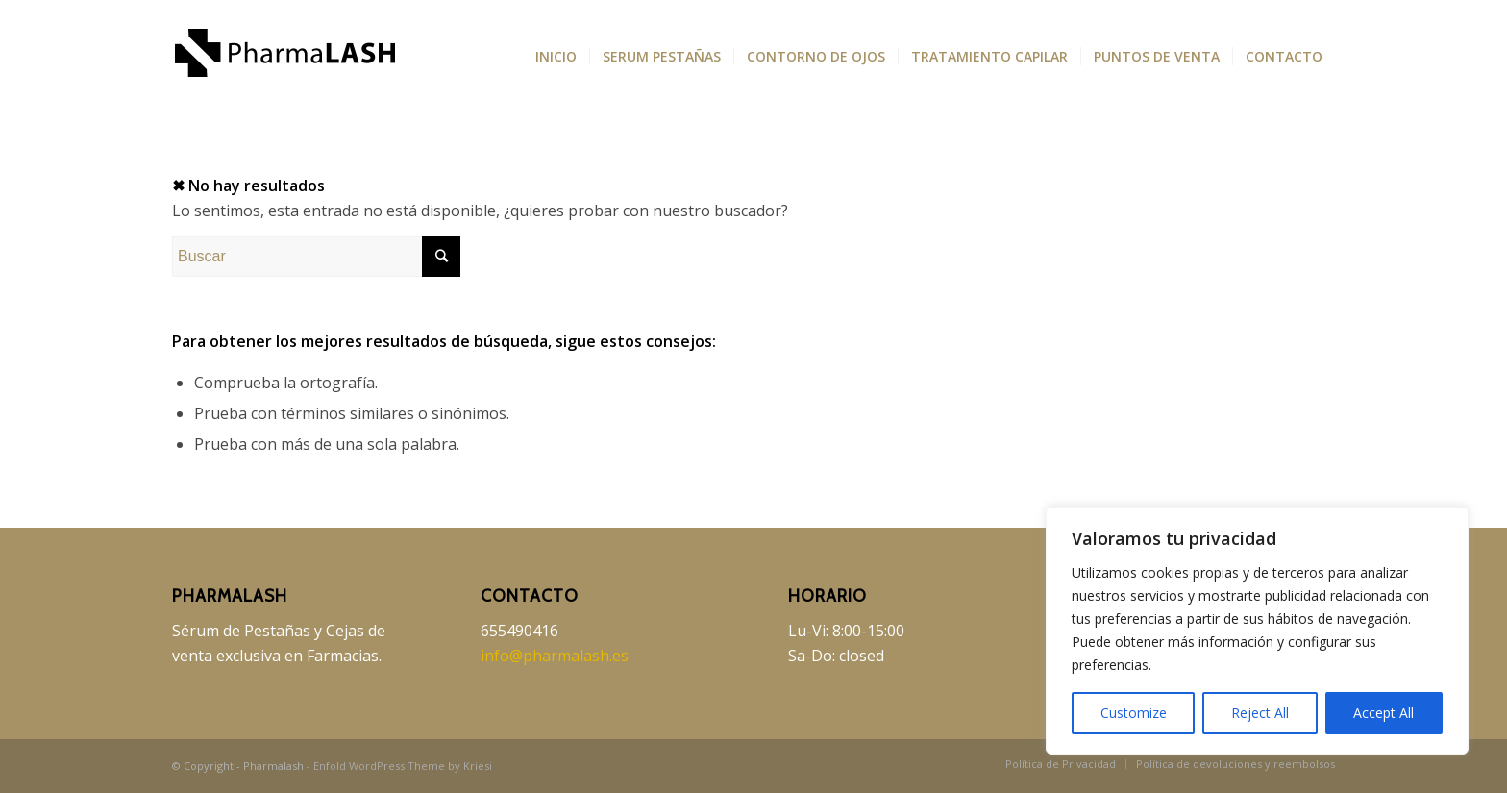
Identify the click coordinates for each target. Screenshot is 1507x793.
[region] (1257, 631)
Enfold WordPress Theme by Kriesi (402, 765)
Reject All (1260, 713)
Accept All (1383, 713)
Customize (1133, 713)
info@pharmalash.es (555, 655)
